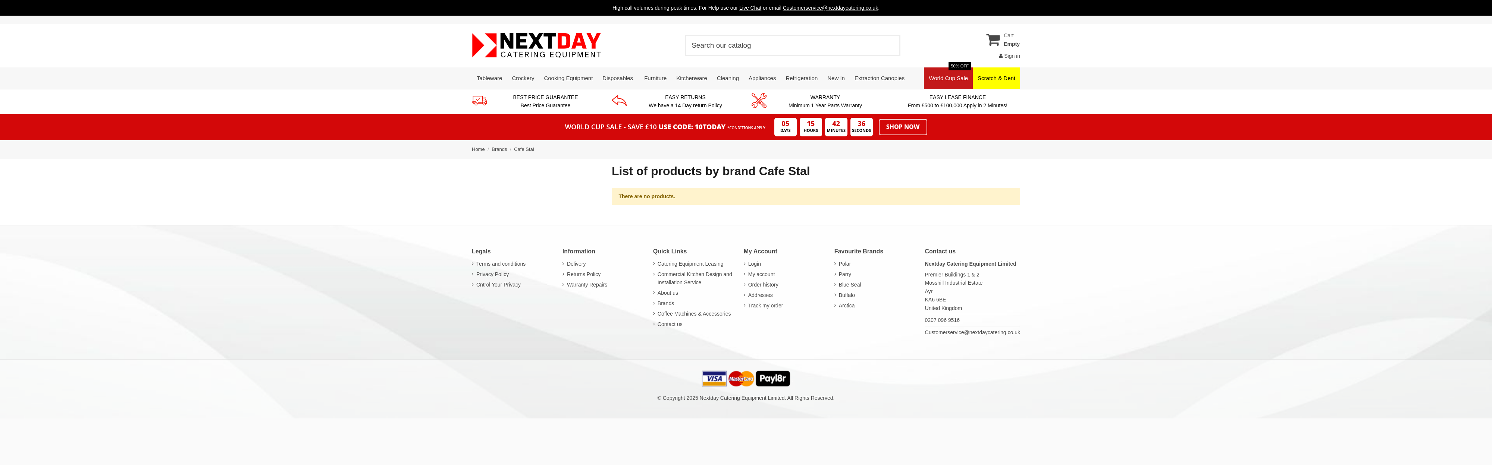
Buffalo (847, 295)
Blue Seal (850, 285)
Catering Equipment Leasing (691, 264)
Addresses (760, 295)
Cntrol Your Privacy (498, 285)
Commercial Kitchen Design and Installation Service (695, 278)
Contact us (670, 324)
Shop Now (903, 127)
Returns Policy (584, 274)
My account (761, 274)
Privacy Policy (492, 274)
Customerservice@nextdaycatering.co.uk (972, 332)
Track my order (765, 306)
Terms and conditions (501, 264)
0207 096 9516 (942, 320)
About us (668, 293)
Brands (666, 303)
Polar (845, 264)
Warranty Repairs (587, 285)
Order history (763, 285)
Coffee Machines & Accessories (694, 314)
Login (754, 264)
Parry (845, 274)
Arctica (847, 306)
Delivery (576, 264)
